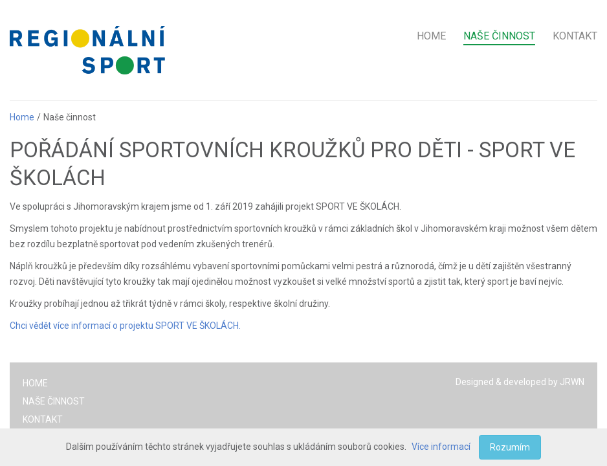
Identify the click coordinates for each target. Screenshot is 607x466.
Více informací (441, 446)
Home (22, 117)
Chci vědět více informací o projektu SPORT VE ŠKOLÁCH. (125, 325)
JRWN (572, 382)
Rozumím (510, 447)
